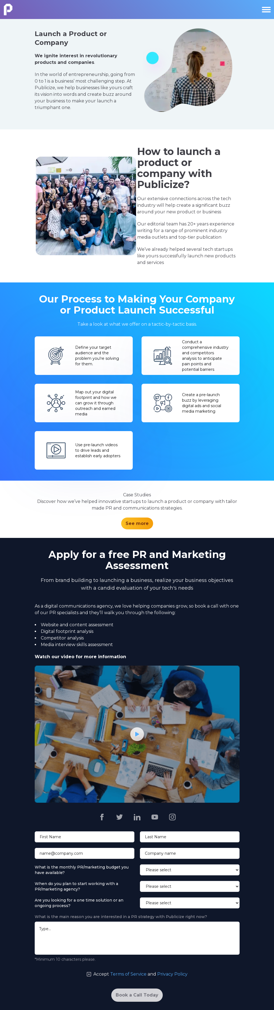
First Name (50, 836)
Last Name (155, 836)
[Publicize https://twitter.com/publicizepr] (119, 817)
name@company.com (61, 853)
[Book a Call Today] (137, 995)
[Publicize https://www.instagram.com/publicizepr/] (172, 817)
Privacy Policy (172, 974)
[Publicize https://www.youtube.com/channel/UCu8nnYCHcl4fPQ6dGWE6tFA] (154, 817)
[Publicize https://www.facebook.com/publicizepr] (102, 817)
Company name (160, 853)
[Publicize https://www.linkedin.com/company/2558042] (137, 817)
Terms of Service (128, 974)
